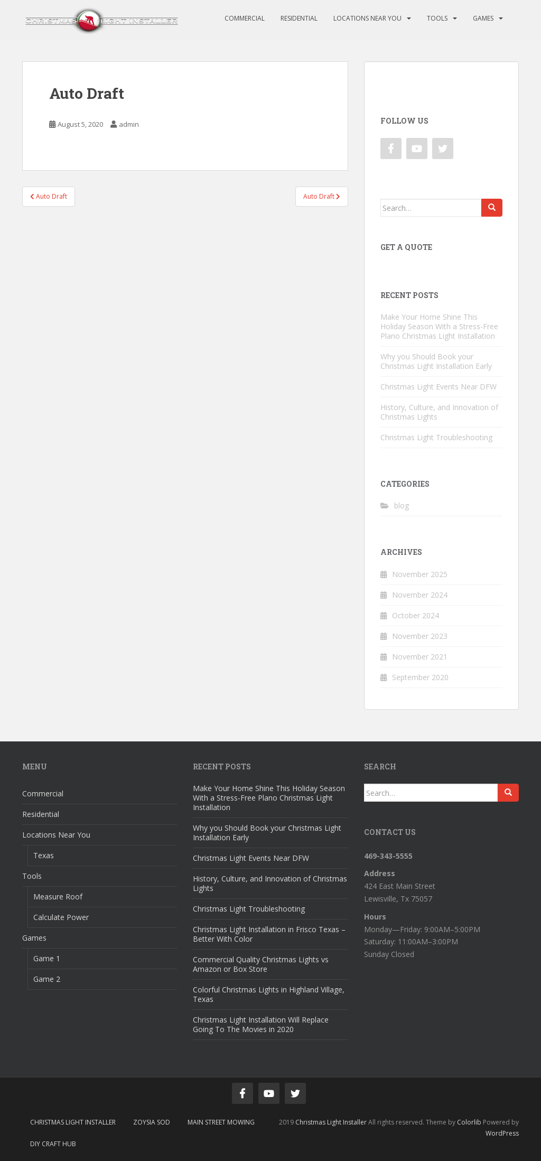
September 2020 (420, 677)
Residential (299, 18)
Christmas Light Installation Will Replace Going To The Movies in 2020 (261, 1024)
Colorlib (469, 1122)
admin (129, 124)
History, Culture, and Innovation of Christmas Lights (439, 412)
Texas (43, 855)
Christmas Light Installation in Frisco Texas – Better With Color (269, 934)
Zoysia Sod (151, 1122)
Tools (437, 18)
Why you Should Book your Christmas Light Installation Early (436, 361)
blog (401, 505)
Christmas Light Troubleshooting (436, 437)
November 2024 (419, 595)
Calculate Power (61, 917)
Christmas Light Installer (73, 1122)
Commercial (245, 18)
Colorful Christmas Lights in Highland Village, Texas (268, 994)
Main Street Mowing (221, 1122)
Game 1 (46, 958)
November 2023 (419, 636)
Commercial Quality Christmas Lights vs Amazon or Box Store (261, 964)
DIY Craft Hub (53, 1143)
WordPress (502, 1133)
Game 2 (46, 979)
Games (483, 18)
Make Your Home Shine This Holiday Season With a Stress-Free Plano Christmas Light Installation (439, 326)
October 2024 (415, 615)
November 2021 (419, 657)
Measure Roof (57, 896)
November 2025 (419, 574)
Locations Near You (367, 18)
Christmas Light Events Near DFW (438, 387)
